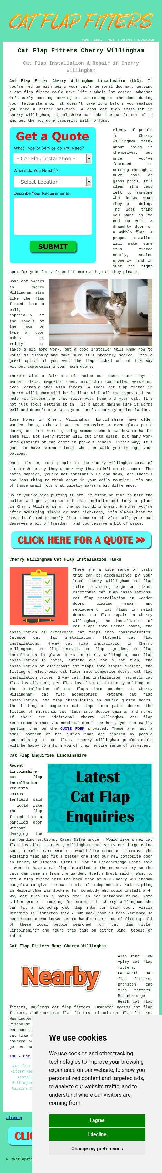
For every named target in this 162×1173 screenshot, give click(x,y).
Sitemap (14, 1118)
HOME (85, 39)
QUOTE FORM (72, 729)
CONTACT (126, 39)
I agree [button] (97, 1120)
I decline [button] (97, 1134)
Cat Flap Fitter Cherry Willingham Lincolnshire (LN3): (76, 81)
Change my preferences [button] (97, 1148)
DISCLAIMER (145, 39)
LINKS (98, 39)
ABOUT (112, 39)
